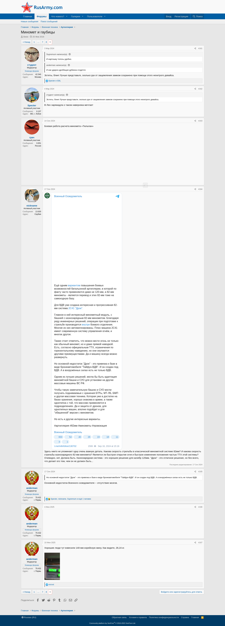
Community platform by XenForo (112, 623)
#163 (200, 121)
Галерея (75, 16)
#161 (200, 48)
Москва (38, 77)
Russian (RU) (29, 617)
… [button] (38, 42)
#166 (200, 507)
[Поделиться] (195, 48)
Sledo (25, 37)
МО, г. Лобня (35, 114)
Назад (27, 42)
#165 (200, 472)
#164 (200, 189)
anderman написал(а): (56, 65)
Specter (31, 105)
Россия (38, 146)
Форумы (42, 16)
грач (31, 137)
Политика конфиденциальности (164, 617)
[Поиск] (197, 16)
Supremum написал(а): (57, 54)
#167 (200, 542)
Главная (27, 16)
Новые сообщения (29, 21)
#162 (200, 89)
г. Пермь (37, 500)
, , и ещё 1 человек (71, 499)
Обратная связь (119, 617)
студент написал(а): (55, 95)
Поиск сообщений (49, 21)
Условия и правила (138, 617)
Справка (185, 617)
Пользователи (94, 16)
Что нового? (57, 16)
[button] (66, 16)
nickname (31, 205)
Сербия (37, 214)
